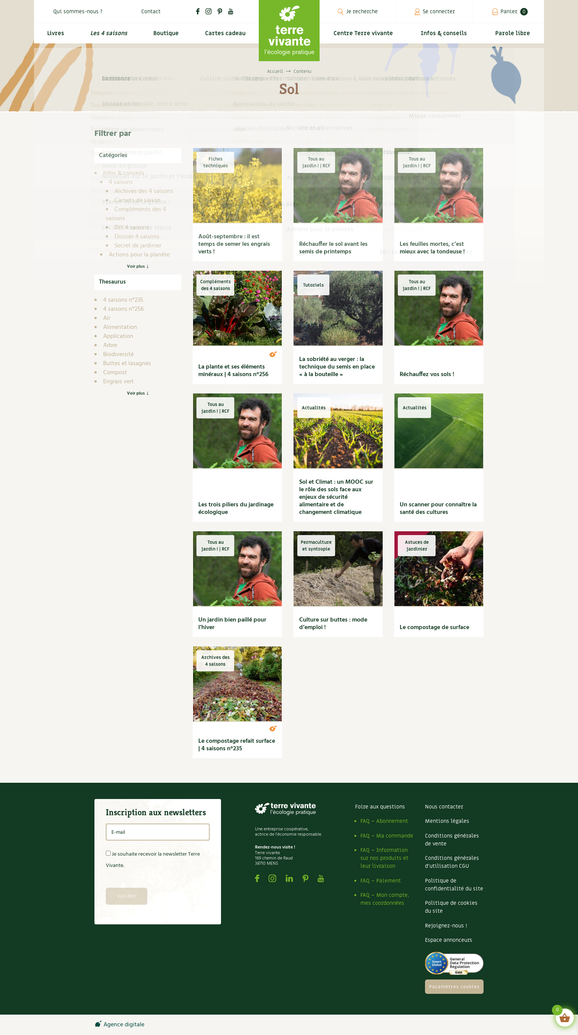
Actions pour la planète (139, 255)
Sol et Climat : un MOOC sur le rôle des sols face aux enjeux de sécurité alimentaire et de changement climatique (336, 497)
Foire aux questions (380, 806)
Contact (151, 11)
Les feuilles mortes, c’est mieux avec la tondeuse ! (432, 248)
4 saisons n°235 (123, 300)
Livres (54, 36)
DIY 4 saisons (131, 228)
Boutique (164, 36)
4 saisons (121, 182)
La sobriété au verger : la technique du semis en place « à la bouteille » (337, 367)
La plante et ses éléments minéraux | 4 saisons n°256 (233, 370)
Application (118, 336)
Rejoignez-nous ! (446, 925)
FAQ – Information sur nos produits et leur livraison (384, 858)
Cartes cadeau (224, 36)
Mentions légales (447, 821)
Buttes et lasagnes (127, 364)
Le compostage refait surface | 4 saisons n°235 (236, 745)
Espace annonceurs (448, 940)
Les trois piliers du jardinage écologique (236, 508)
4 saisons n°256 (123, 309)
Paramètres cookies (454, 987)
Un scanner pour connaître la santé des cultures (438, 508)
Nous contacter (444, 806)
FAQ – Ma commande (386, 835)
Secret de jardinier (137, 246)
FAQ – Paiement (380, 880)
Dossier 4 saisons (136, 237)
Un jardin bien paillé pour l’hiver (232, 623)
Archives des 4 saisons (143, 191)
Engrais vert (118, 382)
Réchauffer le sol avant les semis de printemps (333, 248)
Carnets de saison (137, 200)
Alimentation (120, 327)
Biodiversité (118, 354)
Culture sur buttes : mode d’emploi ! (333, 623)
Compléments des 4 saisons (136, 214)
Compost (115, 373)
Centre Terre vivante (364, 36)
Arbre (110, 345)
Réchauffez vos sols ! (427, 374)
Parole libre (513, 36)
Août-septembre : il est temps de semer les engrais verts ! (234, 244)
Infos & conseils (447, 36)
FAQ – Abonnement (384, 821)
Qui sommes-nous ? (77, 11)
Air (106, 318)
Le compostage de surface (434, 627)
